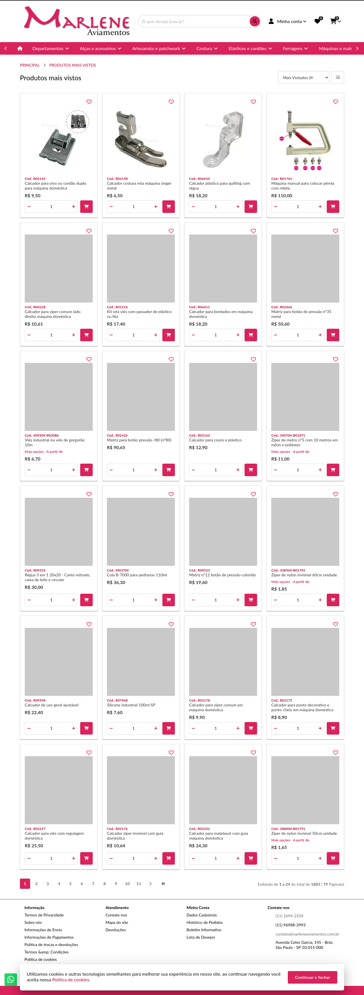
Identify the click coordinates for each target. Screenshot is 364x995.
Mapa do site (117, 922)
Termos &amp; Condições (46, 951)
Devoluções (116, 929)
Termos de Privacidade (44, 914)
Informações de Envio (43, 929)
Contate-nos (116, 914)
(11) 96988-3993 (291, 924)
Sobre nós (33, 922)
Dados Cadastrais (202, 914)
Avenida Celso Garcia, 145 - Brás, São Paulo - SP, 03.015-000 (304, 945)
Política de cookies (40, 959)
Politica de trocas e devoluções (51, 944)
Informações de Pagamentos (49, 937)
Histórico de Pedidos (205, 922)
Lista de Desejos (201, 937)
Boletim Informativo (204, 929)
